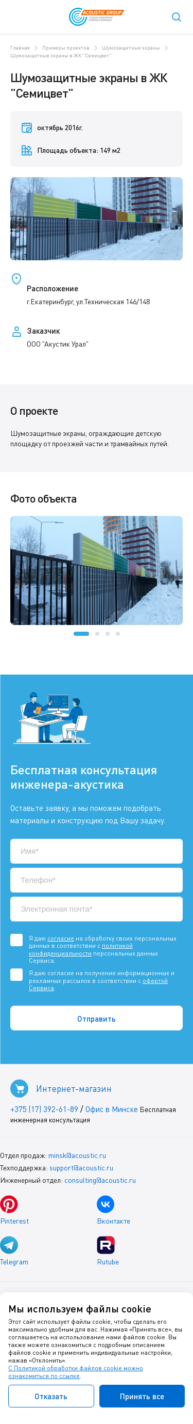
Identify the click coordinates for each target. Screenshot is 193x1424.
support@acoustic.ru (81, 1167)
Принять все (142, 1396)
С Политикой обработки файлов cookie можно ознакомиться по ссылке (75, 1372)
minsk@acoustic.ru (77, 1155)
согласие (60, 938)
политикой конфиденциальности (81, 949)
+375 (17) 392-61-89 (44, 1109)
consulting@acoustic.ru (100, 1180)
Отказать (50, 1396)
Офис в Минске (111, 1109)
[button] (81, 634)
